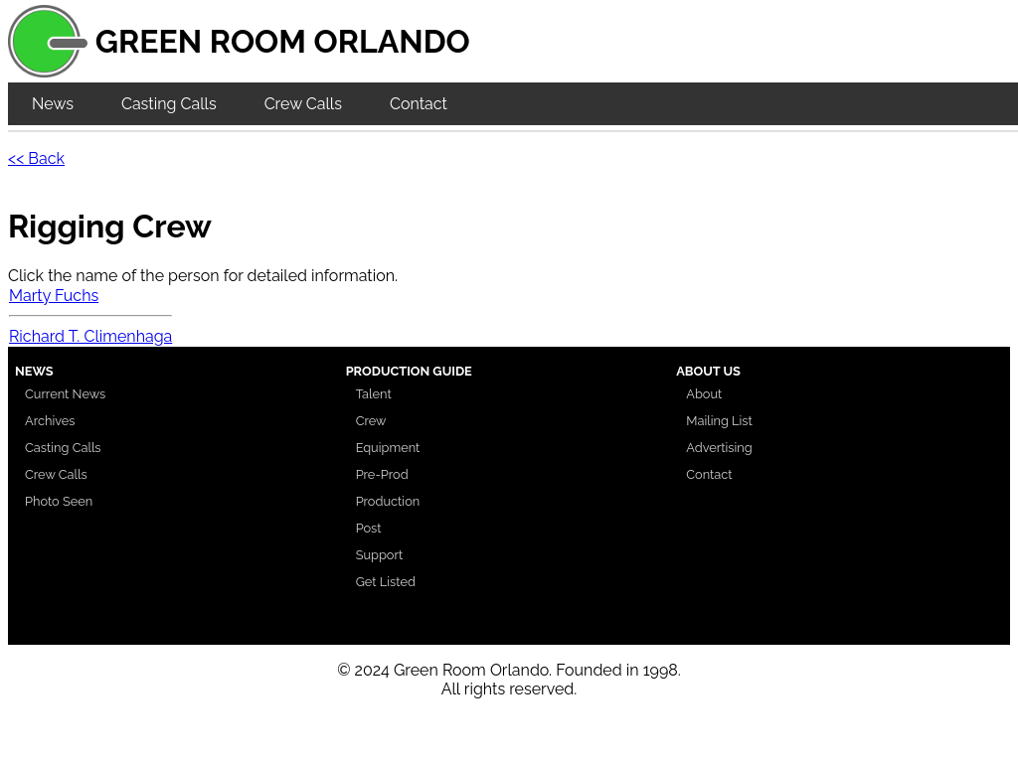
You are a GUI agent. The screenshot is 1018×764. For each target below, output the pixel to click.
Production (388, 501)
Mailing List (719, 420)
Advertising (719, 447)
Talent (374, 393)
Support (380, 554)
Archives (50, 420)
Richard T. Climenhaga (90, 336)
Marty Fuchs (53, 295)
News (53, 103)
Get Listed (386, 581)
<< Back (36, 158)
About (704, 393)
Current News (65, 393)
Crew (371, 420)
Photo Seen (58, 501)
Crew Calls (303, 103)
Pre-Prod (382, 474)
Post (369, 528)
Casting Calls (169, 103)
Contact (418, 103)
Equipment (388, 447)
